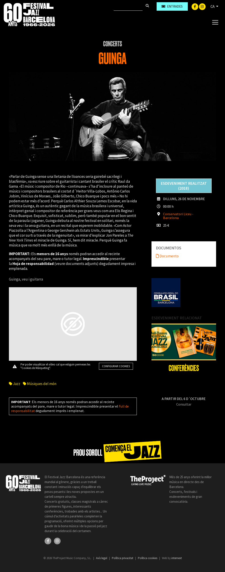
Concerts (112, 43)
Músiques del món (39, 383)
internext (176, 558)
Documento (167, 256)
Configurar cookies (116, 366)
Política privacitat (123, 558)
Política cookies (148, 558)
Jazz (14, 383)
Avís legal (102, 558)
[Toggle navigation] (215, 22)
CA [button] (213, 6)
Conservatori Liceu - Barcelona (178, 216)
